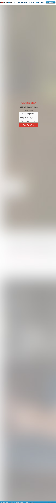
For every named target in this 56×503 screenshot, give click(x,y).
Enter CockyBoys (28, 125)
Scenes (14, 2)
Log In (44, 2)
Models (18, 2)
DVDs (29, 2)
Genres (25, 2)
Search (34, 2)
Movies (22, 2)
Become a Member (51, 2)
